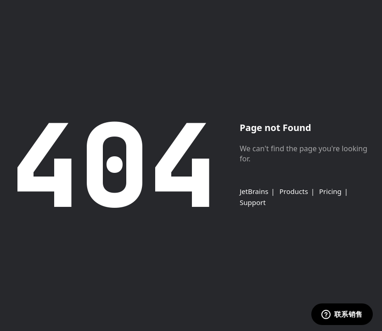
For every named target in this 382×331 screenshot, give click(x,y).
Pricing (330, 191)
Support (253, 202)
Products (294, 191)
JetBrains (254, 191)
